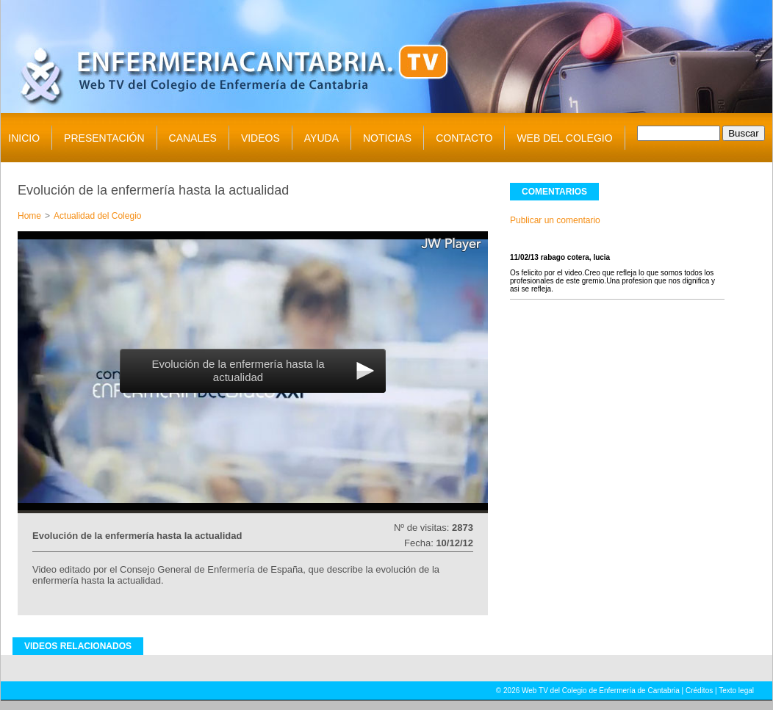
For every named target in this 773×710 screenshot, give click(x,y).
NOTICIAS (387, 138)
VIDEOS (260, 138)
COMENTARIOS (554, 191)
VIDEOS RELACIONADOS (78, 646)
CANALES (193, 138)
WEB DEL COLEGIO (564, 138)
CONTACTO (464, 138)
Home (29, 216)
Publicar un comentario (555, 220)
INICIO (24, 138)
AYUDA (321, 138)
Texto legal (736, 691)
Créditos (699, 691)
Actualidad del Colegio (97, 216)
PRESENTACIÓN (104, 138)
